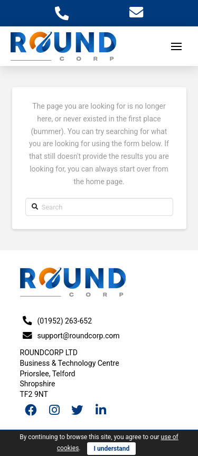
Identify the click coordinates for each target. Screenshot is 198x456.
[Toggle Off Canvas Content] (176, 46)
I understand (111, 448)
